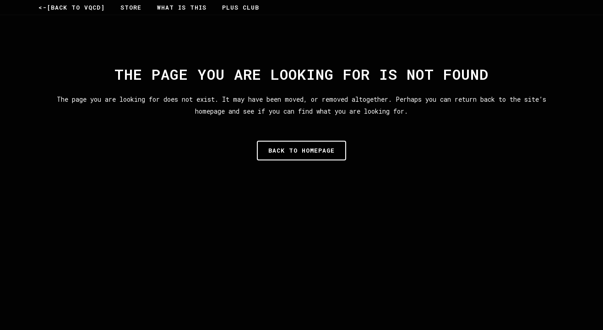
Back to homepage (301, 150)
